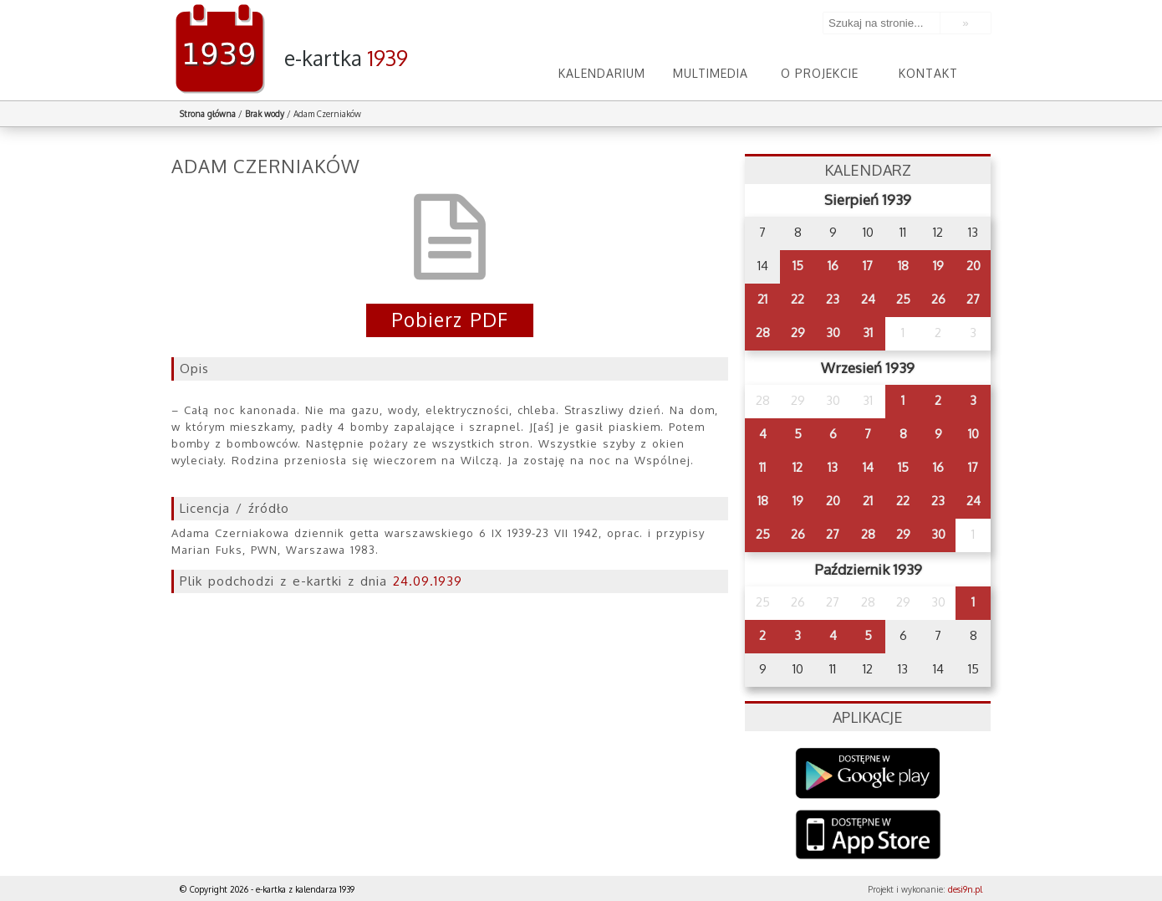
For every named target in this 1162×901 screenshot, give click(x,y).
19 (938, 266)
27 (973, 299)
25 (903, 299)
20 (973, 266)
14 (868, 467)
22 (797, 299)
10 (973, 434)
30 (833, 332)
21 (762, 299)
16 (833, 266)
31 (868, 332)
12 (798, 467)
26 (938, 299)
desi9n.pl (965, 889)
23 (832, 299)
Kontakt (928, 73)
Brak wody (264, 114)
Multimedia (710, 73)
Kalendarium (601, 73)
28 (763, 332)
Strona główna (208, 114)
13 (833, 467)
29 (798, 332)
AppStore (868, 836)
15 (798, 266)
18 (903, 266)
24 (868, 299)
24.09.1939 (427, 581)
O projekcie (820, 73)
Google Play (868, 773)
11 (762, 467)
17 (868, 266)
